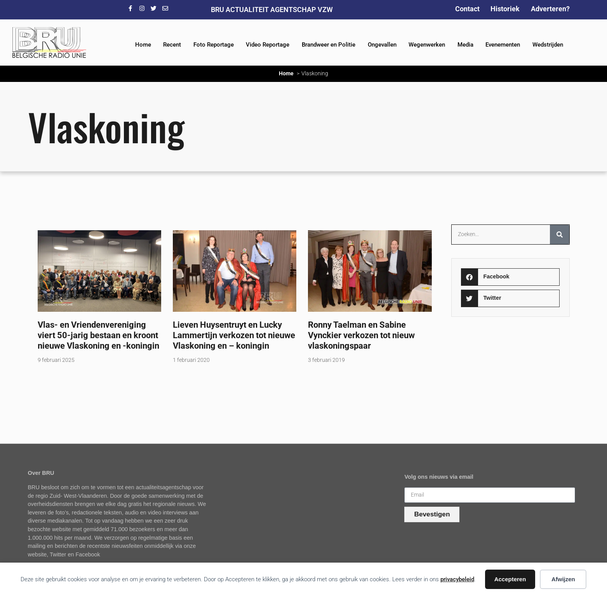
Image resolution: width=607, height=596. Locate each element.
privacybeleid (457, 579)
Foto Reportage (213, 44)
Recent (172, 44)
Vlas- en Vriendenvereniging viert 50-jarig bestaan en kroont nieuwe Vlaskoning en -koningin (98, 335)
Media (465, 44)
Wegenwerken (427, 44)
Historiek (505, 9)
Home (143, 44)
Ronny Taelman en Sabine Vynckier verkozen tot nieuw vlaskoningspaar (361, 335)
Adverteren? (550, 9)
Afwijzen (563, 579)
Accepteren (510, 579)
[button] (510, 277)
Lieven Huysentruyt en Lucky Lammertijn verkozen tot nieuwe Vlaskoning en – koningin (234, 335)
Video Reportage (267, 44)
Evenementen (502, 44)
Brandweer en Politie (328, 44)
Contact (467, 9)
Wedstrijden (547, 44)
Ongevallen (382, 44)
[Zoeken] (559, 234)
